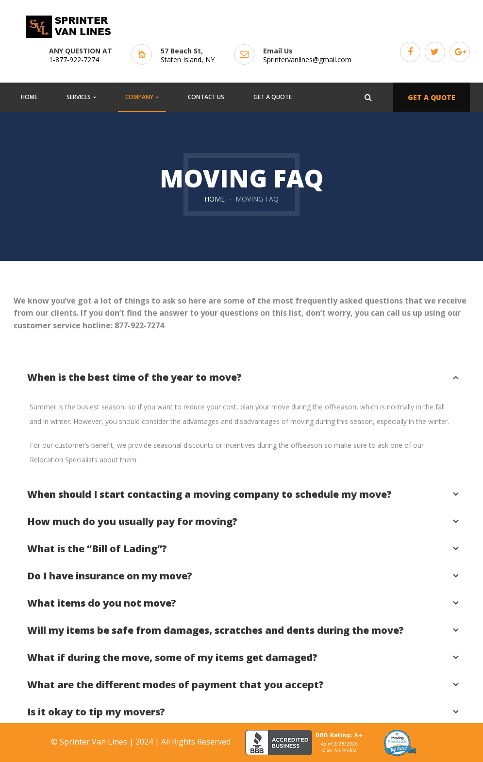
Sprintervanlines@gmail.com (307, 59)
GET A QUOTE (431, 97)
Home (214, 198)
